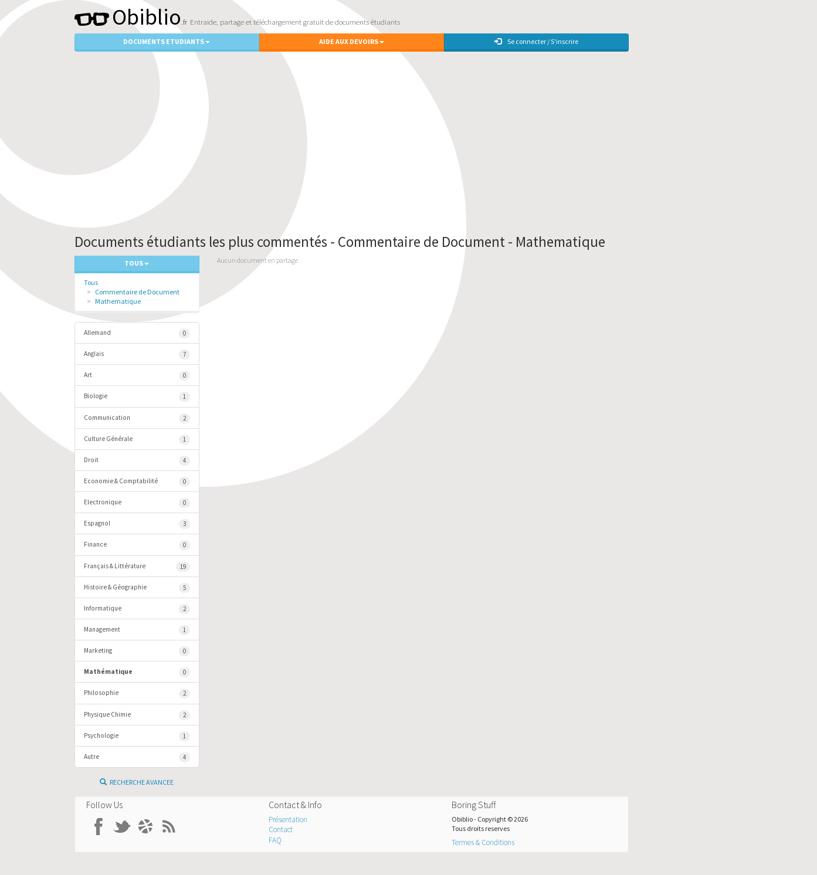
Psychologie (137, 736)
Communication (137, 418)
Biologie (137, 397)
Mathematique (118, 301)
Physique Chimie (137, 715)
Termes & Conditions (483, 842)
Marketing (137, 651)
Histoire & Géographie (137, 588)
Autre (137, 757)
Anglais (137, 355)
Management (137, 630)
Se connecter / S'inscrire (536, 41)
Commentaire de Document (137, 291)
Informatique (137, 609)
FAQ (275, 840)
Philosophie (137, 693)
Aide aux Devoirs (351, 41)
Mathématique (137, 672)
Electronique (137, 503)
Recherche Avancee (137, 782)
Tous (91, 282)
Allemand (137, 333)
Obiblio (127, 16)
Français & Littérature (137, 567)
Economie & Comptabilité (137, 482)
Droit (137, 461)
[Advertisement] (408, 139)
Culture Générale (137, 440)
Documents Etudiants (166, 41)
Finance (137, 545)
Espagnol (137, 524)
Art (137, 376)
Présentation (288, 820)
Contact (281, 830)
